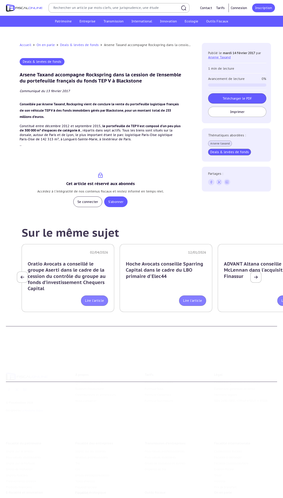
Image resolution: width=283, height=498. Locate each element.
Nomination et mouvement (233, 494)
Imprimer (237, 112)
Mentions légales (225, 388)
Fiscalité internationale (232, 435)
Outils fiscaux (155, 486)
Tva (77, 455)
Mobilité (219, 473)
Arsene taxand (220, 143)
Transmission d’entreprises (165, 435)
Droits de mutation (19, 461)
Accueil (25, 45)
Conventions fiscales (228, 443)
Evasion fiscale (224, 461)
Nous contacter (85, 394)
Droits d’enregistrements (92, 467)
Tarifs (220, 8)
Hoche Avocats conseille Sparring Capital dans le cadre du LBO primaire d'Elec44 (164, 270)
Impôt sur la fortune (20, 455)
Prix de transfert (225, 479)
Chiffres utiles (155, 494)
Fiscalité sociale (86, 479)
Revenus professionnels (91, 449)
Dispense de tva (155, 461)
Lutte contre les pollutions (94, 494)
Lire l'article (94, 301)
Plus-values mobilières (160, 449)
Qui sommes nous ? (88, 377)
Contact (206, 8)
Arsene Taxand (219, 57)
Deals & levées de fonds (80, 45)
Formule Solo (154, 382)
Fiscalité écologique (90, 486)
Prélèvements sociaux (21, 473)
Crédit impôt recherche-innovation (29, 494)
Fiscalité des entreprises (94, 435)
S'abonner (115, 202)
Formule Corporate (158, 388)
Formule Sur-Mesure (159, 394)
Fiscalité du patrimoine (23, 435)
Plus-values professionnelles (165, 443)
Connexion (239, 8)
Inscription (263, 8)
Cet (77, 461)
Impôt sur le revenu (19, 443)
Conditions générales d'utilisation (237, 377)
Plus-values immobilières (23, 449)
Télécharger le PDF (237, 98)
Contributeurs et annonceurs (95, 388)
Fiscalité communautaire (231, 455)
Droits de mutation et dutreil (165, 455)
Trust (218, 467)
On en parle (46, 45)
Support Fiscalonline (89, 382)
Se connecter (87, 202)
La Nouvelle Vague (32, 404)
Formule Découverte (159, 377)
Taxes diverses (85, 473)
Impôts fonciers (17, 467)
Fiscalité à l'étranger (228, 449)
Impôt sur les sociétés (90, 443)
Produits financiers (19, 479)
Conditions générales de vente (234, 382)
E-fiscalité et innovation (24, 486)
